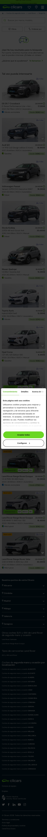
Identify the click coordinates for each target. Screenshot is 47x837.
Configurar (23, 443)
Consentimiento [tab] (10, 392)
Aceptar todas (23, 435)
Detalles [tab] (24, 392)
